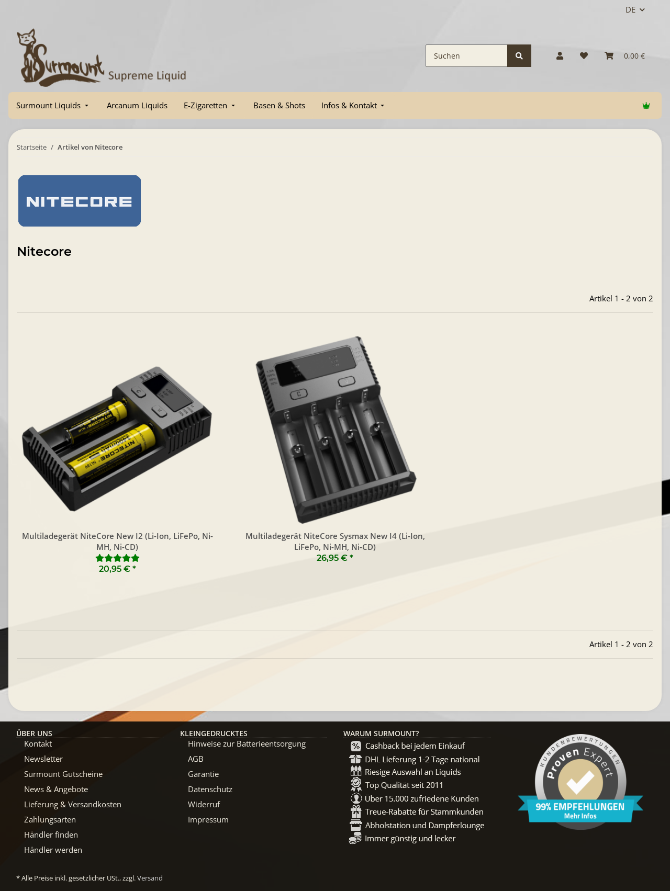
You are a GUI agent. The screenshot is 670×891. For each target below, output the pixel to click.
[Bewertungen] (117, 557)
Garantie (203, 774)
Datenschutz (210, 789)
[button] (560, 56)
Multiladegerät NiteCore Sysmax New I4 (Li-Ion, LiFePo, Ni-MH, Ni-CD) (335, 541)
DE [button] (630, 9)
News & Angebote (56, 789)
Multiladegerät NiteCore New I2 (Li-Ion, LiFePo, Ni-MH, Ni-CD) (117, 541)
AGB (196, 758)
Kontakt (38, 743)
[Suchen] (467, 55)
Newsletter (43, 758)
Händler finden (51, 834)
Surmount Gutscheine (63, 774)
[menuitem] (53, 105)
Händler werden (53, 849)
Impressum (208, 819)
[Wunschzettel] (584, 56)
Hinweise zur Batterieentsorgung (247, 743)
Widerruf (204, 804)
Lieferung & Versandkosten (72, 804)
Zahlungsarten (50, 819)
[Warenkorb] (624, 56)
